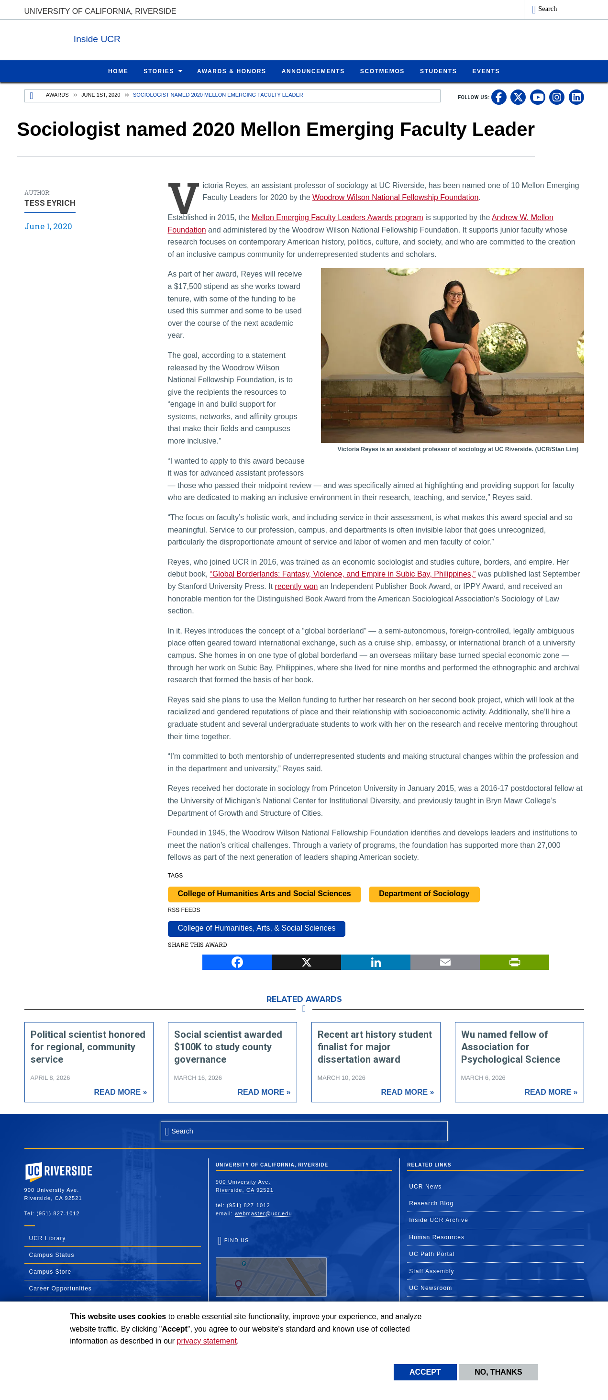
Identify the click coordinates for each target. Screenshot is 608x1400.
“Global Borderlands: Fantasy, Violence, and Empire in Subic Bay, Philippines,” (343, 573)
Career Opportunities (60, 1288)
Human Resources (436, 1236)
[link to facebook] (499, 96)
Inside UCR (141, 38)
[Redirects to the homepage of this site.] (32, 95)
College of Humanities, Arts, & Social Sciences (257, 927)
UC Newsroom (430, 1287)
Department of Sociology (424, 893)
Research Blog (431, 1203)
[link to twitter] (518, 96)
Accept (425, 1372)
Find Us (271, 1266)
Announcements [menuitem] (313, 70)
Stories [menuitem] (159, 70)
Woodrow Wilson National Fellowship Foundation (395, 197)
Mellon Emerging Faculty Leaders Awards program (337, 217)
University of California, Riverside (100, 11)
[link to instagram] (556, 96)
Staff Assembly (431, 1270)
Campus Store (50, 1271)
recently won (296, 586)
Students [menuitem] (438, 70)
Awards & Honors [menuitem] (231, 70)
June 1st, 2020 (100, 94)
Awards (57, 94)
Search (547, 8)
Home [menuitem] (118, 70)
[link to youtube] (537, 96)
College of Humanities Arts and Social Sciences (264, 893)
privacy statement (207, 1341)
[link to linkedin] (576, 96)
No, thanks (498, 1372)
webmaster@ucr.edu (263, 1213)
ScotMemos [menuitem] (382, 70)
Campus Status (52, 1254)
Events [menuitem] (486, 70)
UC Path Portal (431, 1253)
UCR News (425, 1186)
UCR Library (47, 1237)
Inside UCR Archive (438, 1219)
